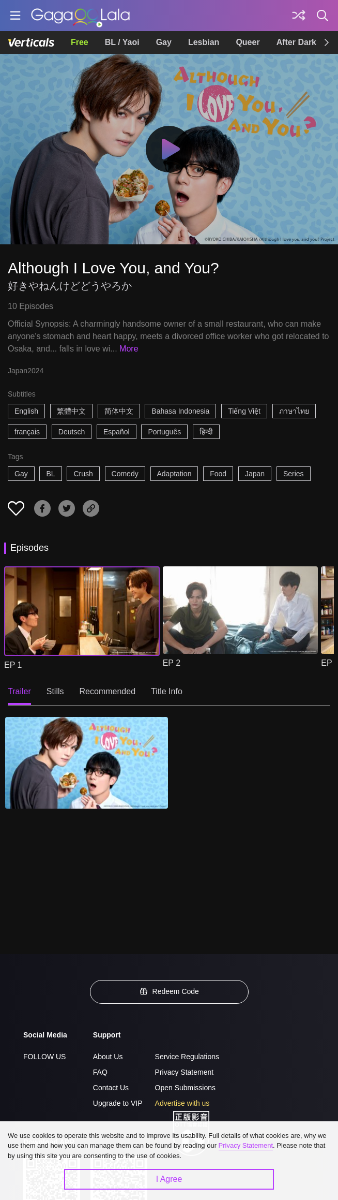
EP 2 (171, 662)
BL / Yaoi (122, 42)
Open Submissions (185, 1088)
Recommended (108, 691)
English (26, 411)
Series (293, 474)
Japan (255, 474)
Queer (247, 42)
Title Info (166, 691)
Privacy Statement (184, 1072)
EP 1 (13, 665)
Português (164, 432)
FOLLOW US (44, 1056)
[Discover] (299, 15)
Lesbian (203, 42)
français (27, 432)
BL (50, 474)
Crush (83, 474)
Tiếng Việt (244, 411)
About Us (108, 1056)
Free (79, 42)
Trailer (19, 691)
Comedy (125, 474)
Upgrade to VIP (118, 1103)
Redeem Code (169, 991)
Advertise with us (182, 1103)
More (128, 348)
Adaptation (174, 474)
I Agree (169, 1179)
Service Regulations (187, 1056)
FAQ (100, 1072)
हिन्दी (206, 432)
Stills (55, 691)
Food (218, 474)
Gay (164, 42)
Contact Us (111, 1088)
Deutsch (71, 432)
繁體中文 (71, 411)
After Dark (296, 42)
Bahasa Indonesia (180, 411)
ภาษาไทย (294, 411)
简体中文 (118, 411)
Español (116, 432)
